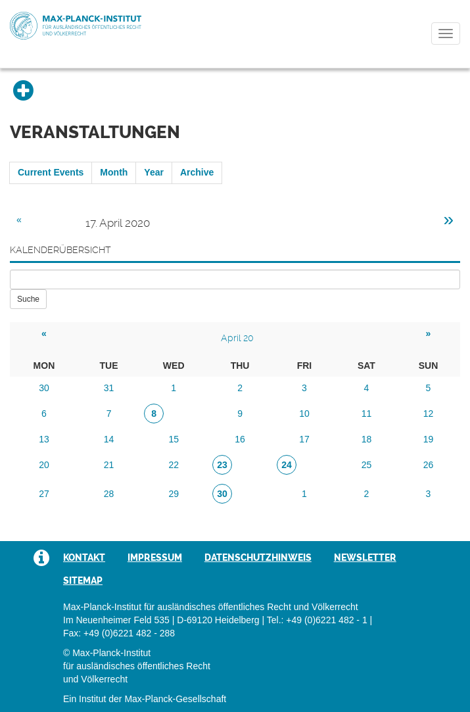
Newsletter (365, 557)
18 (367, 439)
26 (428, 465)
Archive (197, 172)
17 (304, 439)
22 (173, 465)
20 (44, 465)
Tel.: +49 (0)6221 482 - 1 (317, 620)
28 (109, 493)
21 (109, 465)
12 (428, 413)
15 (173, 439)
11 (367, 413)
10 (304, 413)
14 (109, 439)
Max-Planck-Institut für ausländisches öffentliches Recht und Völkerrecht (75, 25)
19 (428, 439)
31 (109, 388)
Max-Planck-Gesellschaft (175, 699)
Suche (28, 299)
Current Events (50, 172)
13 (44, 439)
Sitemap (83, 580)
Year (154, 172)
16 (240, 439)
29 (173, 493)
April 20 (237, 338)
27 (44, 493)
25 (367, 465)
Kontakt (84, 557)
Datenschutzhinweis (258, 557)
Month (114, 172)
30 (44, 388)
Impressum (155, 557)
